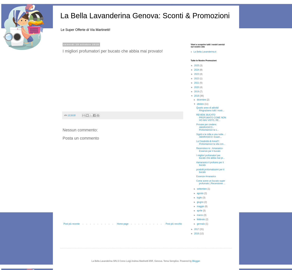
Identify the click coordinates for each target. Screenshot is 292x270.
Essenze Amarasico (206, 176)
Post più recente (72, 224)
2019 (197, 91)
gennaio (201, 224)
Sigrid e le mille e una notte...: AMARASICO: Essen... (211, 135)
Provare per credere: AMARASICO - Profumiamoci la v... (207, 127)
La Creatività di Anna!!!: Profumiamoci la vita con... (210, 142)
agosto (200, 193)
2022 (197, 78)
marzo (200, 215)
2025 (197, 65)
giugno (200, 202)
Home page (122, 224)
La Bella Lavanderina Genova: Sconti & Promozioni (145, 16)
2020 (197, 87)
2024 (197, 69)
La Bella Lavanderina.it (204, 51)
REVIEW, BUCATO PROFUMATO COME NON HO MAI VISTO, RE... (211, 118)
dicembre (202, 99)
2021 (197, 83)
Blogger (196, 261)
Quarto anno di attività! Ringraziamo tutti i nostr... (210, 109)
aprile (200, 210)
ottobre (200, 104)
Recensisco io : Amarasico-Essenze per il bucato (209, 149)
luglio (200, 197)
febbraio (201, 219)
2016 (197, 233)
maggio (201, 206)
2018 (197, 96)
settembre (202, 189)
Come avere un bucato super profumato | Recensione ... (210, 182)
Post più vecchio (174, 224)
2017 (197, 229)
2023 (197, 74)
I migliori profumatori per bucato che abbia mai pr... (210, 156)
